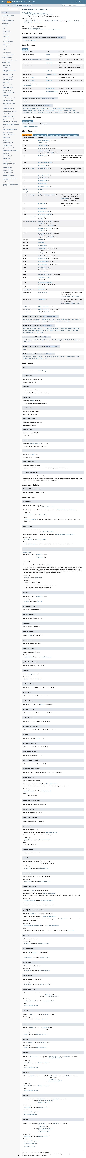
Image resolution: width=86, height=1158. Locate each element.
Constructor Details (7, 57)
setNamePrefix (42, 274)
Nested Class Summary (8, 15)
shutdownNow (41, 289)
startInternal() (7, 65)
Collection (48, 217)
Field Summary (6, 18)
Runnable (46, 148)
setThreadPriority (43, 277)
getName (40, 189)
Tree (13, 1)
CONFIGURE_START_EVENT (30, 112)
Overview (3, 1)
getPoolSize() (6, 137)
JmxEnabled (77, 21)
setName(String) (7, 113)
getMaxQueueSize (43, 180)
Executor (37, 21)
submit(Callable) (7, 167)
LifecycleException (48, 507)
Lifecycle (27, 22)
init (46, 330)
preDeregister (27, 321)
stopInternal (42, 299)
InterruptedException (51, 996)
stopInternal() (6, 68)
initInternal (56, 319)
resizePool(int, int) (8, 142)
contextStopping (43, 145)
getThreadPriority (43, 211)
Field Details (5, 26)
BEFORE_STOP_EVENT (69, 110)
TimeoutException (43, 1131)
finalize (37, 340)
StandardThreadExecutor (23, 5)
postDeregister (66, 319)
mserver (25, 101)
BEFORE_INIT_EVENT (43, 110)
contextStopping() (8, 77)
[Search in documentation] (73, 5)
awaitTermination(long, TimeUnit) (9, 164)
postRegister (76, 319)
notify (59, 340)
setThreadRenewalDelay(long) (11, 124)
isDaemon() (6, 82)
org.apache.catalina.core (7, 5)
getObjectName (46, 319)
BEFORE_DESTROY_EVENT (29, 110)
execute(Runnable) (8, 74)
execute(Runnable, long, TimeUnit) (9, 71)
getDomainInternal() (8, 148)
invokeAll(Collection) (8, 175)
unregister (59, 321)
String (32, 77)
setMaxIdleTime (42, 258)
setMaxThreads (42, 264)
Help (34, 1)
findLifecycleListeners (51, 328)
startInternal (42, 292)
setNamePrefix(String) (9, 103)
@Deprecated (26, 552)
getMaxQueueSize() (8, 119)
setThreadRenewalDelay (45, 282)
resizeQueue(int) (7, 145)
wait (80, 340)
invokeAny (41, 228)
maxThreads (6, 39)
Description (5, 12)
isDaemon (40, 239)
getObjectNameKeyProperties (47, 195)
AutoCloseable (28, 21)
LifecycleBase (47, 325)
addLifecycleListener (29, 328)
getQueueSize (42, 208)
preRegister (36, 321)
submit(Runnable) (8, 172)
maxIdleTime (6, 44)
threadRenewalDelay (8, 54)
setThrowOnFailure (28, 332)
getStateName (27, 330)
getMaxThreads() (7, 90)
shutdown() (6, 153)
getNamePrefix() (7, 85)
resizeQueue (41, 253)
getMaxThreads (42, 183)
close (24, 349)
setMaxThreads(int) (8, 108)
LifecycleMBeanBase (34, 28)
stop (41, 332)
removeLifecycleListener (57, 330)
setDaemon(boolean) (9, 100)
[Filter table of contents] (13, 9)
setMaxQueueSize (43, 261)
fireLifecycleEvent (66, 328)
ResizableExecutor (36, 22)
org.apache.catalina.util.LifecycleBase (36, 13)
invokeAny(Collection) (9, 182)
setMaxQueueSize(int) (9, 116)
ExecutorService (47, 21)
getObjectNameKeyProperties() (11, 150)
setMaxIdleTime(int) (8, 106)
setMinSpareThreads (44, 267)
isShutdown (41, 242)
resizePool (41, 248)
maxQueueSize (7, 52)
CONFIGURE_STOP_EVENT (45, 112)
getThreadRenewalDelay (45, 214)
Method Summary (6, 23)
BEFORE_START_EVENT (56, 110)
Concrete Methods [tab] (55, 135)
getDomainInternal (43, 168)
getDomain (37, 319)
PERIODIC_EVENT (58, 112)
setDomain (51, 321)
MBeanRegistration (59, 21)
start (37, 332)
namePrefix (6, 36)
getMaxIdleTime (42, 178)
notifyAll (66, 340)
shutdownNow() (7, 155)
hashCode (52, 340)
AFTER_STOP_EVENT (67, 108)
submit (40, 306)
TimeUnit (40, 142)
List (27, 217)
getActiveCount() (7, 127)
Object (45, 337)
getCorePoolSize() (8, 132)
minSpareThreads (8, 41)
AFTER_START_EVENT (55, 108)
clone (24, 340)
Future (32, 217)
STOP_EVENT (76, 112)
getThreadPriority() (8, 79)
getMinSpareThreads (44, 186)
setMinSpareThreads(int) (9, 111)
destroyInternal (28, 319)
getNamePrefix (42, 192)
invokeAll (41, 217)
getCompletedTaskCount (45, 162)
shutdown (40, 287)
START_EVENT (67, 112)
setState (68, 330)
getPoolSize (41, 203)
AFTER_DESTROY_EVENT (29, 108)
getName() (6, 95)
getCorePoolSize (43, 165)
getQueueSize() (7, 140)
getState (76, 328)
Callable (40, 219)
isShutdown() (6, 158)
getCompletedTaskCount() (10, 129)
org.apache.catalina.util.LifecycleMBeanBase (40, 15)
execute (40, 148)
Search (30, 1)
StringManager (27, 85)
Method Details (6, 62)
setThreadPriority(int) (9, 98)
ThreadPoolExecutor (36, 59)
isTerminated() (7, 161)
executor (5, 47)
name (4, 49)
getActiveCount (42, 155)
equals (30, 340)
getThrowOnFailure (38, 330)
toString (74, 340)
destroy (40, 328)
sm (4, 28)
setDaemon (41, 256)
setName (40, 272)
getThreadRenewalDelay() (10, 121)
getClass (44, 340)
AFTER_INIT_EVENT (42, 108)
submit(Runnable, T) (8, 170)
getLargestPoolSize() (8, 134)
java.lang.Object (27, 12)
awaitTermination (43, 140)
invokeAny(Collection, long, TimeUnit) (10, 185)
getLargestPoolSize (44, 175)
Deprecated (19, 1)
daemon (5, 33)
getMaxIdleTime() (8, 87)
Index (25, 1)
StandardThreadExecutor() (10, 60)
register (44, 321)
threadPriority (6, 31)
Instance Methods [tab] (40, 135)
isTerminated (42, 245)
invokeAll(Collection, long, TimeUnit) (10, 178)
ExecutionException (44, 1102)
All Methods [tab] (27, 135)
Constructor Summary (8, 20)
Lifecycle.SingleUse (29, 40)
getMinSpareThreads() (9, 92)
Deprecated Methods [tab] (70, 135)
